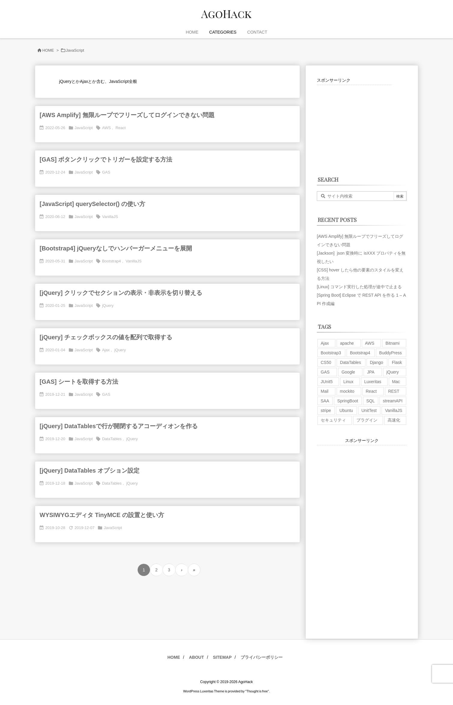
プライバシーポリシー (262, 657)
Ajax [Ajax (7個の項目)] (325, 343)
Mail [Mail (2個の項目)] (324, 391)
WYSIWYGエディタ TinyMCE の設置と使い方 (102, 515)
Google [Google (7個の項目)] (348, 372)
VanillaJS (110, 216)
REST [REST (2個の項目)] (393, 391)
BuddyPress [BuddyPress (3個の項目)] (390, 352)
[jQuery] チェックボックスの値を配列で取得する (106, 337)
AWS (106, 128)
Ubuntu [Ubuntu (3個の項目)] (346, 410)
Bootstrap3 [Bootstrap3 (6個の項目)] (331, 352)
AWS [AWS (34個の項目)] (369, 343)
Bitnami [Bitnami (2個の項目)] (393, 343)
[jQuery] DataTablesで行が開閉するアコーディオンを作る (119, 426)
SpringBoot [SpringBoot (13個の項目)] (347, 400)
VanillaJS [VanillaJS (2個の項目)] (393, 410)
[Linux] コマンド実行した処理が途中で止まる (359, 286)
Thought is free (257, 691)
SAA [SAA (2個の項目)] (325, 400)
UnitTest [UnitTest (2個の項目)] (369, 410)
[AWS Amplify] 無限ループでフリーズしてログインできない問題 (127, 115)
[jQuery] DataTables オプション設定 (90, 470)
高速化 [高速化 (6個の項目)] (394, 420)
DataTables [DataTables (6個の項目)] (350, 362)
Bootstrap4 (111, 261)
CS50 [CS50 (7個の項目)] (326, 362)
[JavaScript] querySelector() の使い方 (92, 204)
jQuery (107, 305)
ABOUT (196, 657)
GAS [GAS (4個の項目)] (325, 372)
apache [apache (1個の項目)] (347, 343)
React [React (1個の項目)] (371, 391)
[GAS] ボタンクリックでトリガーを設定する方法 (106, 159)
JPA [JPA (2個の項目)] (370, 372)
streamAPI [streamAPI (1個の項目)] (392, 400)
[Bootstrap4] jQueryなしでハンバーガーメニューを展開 (116, 248)
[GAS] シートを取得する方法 (79, 381)
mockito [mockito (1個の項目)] (347, 391)
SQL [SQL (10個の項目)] (370, 400)
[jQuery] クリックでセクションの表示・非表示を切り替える (121, 292)
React (121, 128)
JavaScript (84, 128)
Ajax (106, 350)
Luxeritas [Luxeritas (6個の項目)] (372, 381)
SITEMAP (222, 657)
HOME (48, 50)
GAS (106, 172)
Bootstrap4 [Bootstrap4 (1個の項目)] (360, 352)
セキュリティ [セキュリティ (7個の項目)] (333, 420)
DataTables (112, 439)
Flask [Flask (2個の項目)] (397, 362)
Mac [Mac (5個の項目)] (396, 381)
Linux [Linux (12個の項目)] (348, 381)
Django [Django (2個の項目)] (376, 362)
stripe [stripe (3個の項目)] (326, 410)
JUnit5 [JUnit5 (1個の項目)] (327, 381)
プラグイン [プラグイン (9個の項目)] (366, 420)
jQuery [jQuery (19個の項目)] (392, 372)
